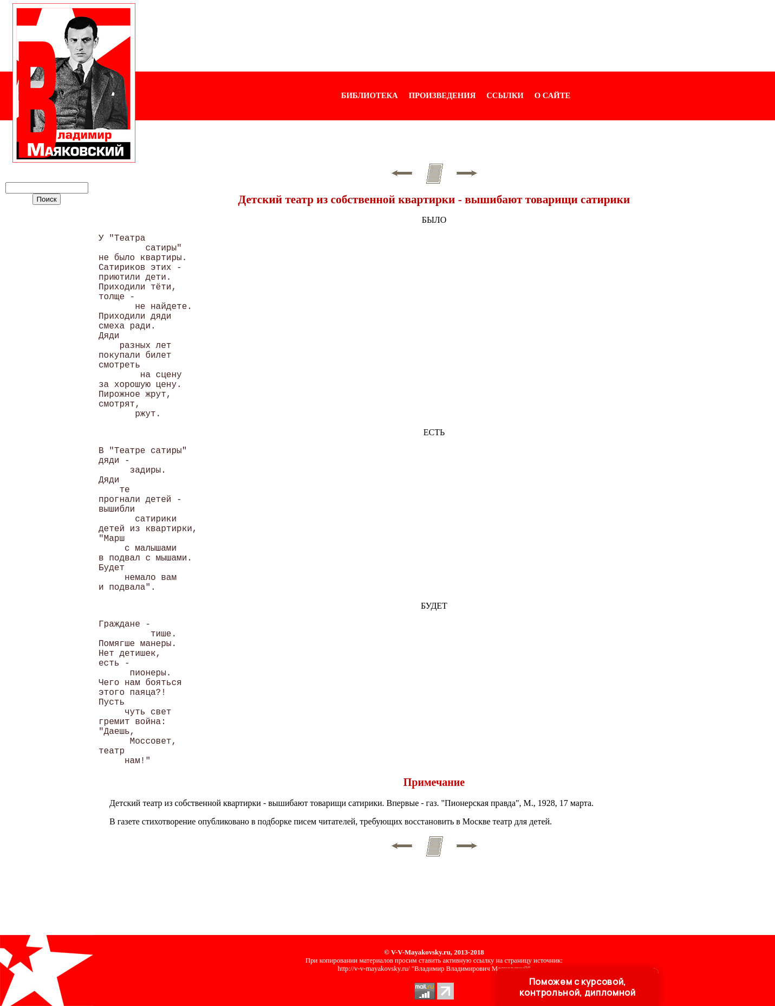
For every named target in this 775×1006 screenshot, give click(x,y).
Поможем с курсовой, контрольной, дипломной (577, 987)
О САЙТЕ (552, 95)
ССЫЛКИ (505, 95)
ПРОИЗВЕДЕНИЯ (442, 95)
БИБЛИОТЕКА (369, 95)
